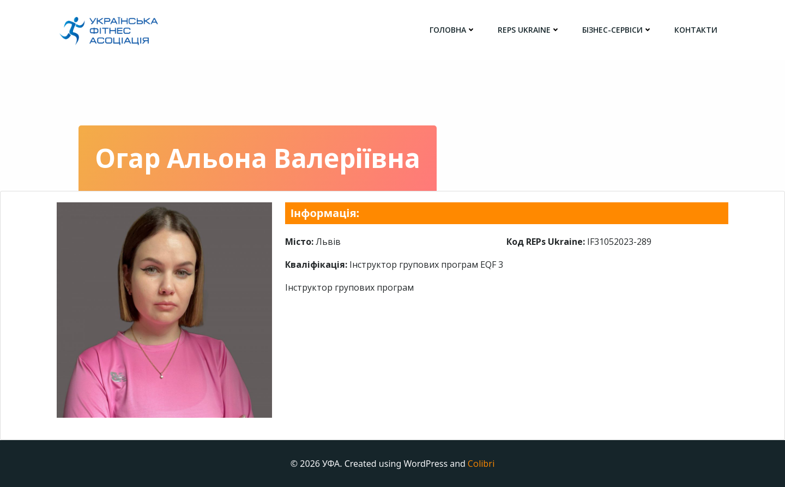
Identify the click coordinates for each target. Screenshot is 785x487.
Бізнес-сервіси (617, 30)
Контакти (695, 30)
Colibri (481, 464)
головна (453, 30)
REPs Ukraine (529, 30)
